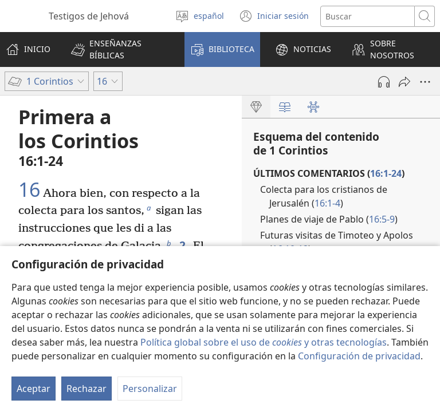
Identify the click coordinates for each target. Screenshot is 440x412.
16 (29, 190)
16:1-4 (327, 203)
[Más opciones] (425, 82)
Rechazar (86, 388)
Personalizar (150, 388)
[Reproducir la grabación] (384, 82)
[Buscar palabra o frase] (367, 16)
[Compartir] (404, 82)
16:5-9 (382, 219)
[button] (120, 49)
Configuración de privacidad (359, 356)
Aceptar (33, 388)
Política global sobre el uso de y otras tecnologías (263, 342)
